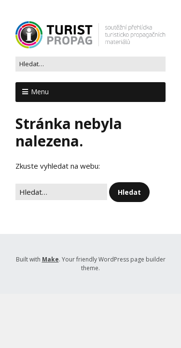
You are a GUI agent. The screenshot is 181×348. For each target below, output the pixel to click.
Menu (40, 91)
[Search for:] (90, 64)
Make (50, 259)
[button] (129, 192)
